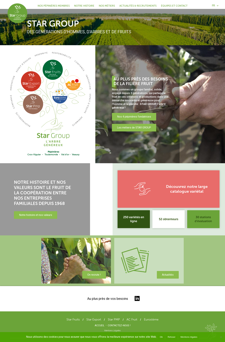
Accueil (99, 325)
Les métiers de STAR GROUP (134, 127)
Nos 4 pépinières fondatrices (134, 116)
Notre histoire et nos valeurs (35, 215)
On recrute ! (94, 274)
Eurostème (151, 319)
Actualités (168, 274)
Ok (161, 337)
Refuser (171, 337)
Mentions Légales (112, 330)
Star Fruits (73, 319)
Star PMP (114, 319)
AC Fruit (132, 319)
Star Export (93, 319)
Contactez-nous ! (119, 325)
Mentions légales (188, 337)
